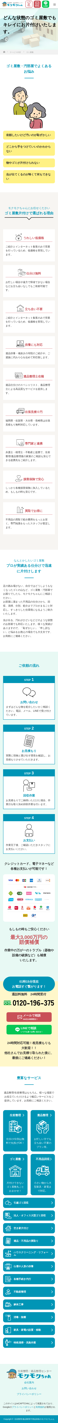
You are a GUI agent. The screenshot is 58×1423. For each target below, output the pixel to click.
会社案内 (29, 1382)
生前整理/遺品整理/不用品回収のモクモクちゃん (34, 1419)
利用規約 (40, 1407)
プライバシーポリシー (29, 1394)
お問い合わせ (29, 1388)
